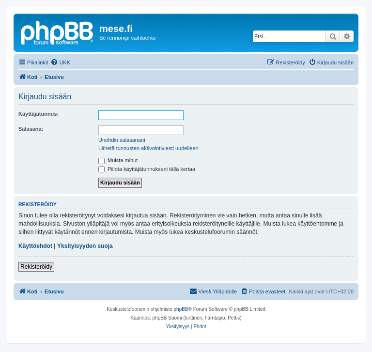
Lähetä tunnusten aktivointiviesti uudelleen (148, 148)
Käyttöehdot (35, 246)
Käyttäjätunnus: (38, 114)
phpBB (181, 309)
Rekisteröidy (36, 266)
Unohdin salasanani (121, 140)
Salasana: (30, 129)
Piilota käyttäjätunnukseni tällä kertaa (146, 169)
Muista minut (118, 160)
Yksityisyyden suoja (85, 246)
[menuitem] (60, 62)
